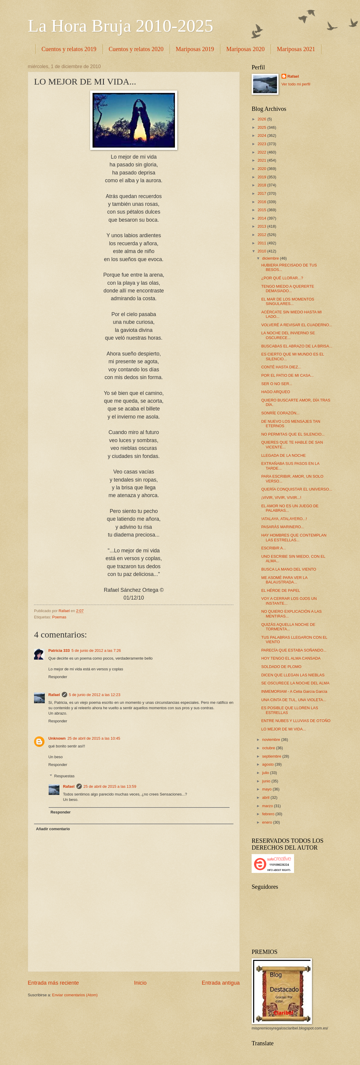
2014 (262, 218)
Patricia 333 (59, 650)
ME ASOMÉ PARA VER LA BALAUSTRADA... (284, 579)
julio (266, 772)
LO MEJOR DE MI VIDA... (283, 729)
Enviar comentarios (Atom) (75, 995)
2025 (262, 127)
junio (266, 781)
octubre (269, 748)
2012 (262, 234)
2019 (262, 177)
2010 (262, 251)
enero (267, 822)
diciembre (271, 258)
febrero (268, 814)
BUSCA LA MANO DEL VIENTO (288, 569)
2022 (262, 152)
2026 (262, 119)
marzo (268, 806)
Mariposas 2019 (195, 49)
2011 (262, 243)
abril (266, 797)
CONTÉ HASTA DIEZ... (281, 367)
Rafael (54, 694)
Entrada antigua (221, 983)
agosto (268, 764)
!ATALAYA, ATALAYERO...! (284, 519)
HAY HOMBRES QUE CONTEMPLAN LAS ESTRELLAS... (293, 537)
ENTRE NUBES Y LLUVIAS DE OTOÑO (295, 720)
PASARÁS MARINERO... (282, 527)
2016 (262, 202)
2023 (262, 144)
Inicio (140, 983)
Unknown (57, 738)
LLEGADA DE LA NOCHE (283, 455)
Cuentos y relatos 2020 (136, 49)
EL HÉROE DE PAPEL (280, 590)
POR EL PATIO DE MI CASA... (287, 375)
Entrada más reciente (53, 983)
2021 (262, 160)
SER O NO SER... (276, 383)
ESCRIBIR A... (273, 548)
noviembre (271, 739)
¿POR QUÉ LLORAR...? (282, 278)
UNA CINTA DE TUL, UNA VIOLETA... (293, 700)
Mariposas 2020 (245, 49)
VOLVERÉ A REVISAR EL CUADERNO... (296, 325)
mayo (267, 789)
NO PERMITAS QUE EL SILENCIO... (292, 434)
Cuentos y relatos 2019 (68, 49)
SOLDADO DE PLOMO (281, 666)
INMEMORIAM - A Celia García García (294, 691)
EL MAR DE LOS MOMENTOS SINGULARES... (287, 301)
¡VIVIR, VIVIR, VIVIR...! (281, 497)
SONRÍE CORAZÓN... (280, 413)
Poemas (59, 617)
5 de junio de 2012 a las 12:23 (95, 694)
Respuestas (64, 776)
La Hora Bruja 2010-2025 (120, 26)
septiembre (272, 756)
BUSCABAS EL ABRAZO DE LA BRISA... (296, 346)
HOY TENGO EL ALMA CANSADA (291, 658)
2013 (262, 226)
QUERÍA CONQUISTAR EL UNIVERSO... (296, 489)
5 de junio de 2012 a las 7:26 (96, 650)
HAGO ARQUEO (275, 392)
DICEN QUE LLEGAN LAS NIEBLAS (292, 675)
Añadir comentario (53, 829)
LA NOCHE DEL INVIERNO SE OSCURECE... (288, 335)
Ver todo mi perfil (295, 84)
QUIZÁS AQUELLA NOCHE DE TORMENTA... (288, 626)
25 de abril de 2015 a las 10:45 (93, 738)
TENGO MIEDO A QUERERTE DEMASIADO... (287, 288)
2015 (262, 210)
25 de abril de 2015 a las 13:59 (110, 786)
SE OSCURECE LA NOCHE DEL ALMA (295, 683)
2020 (262, 168)
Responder (57, 677)
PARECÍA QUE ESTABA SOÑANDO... (293, 650)
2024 (262, 135)
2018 (262, 185)
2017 (262, 193)
